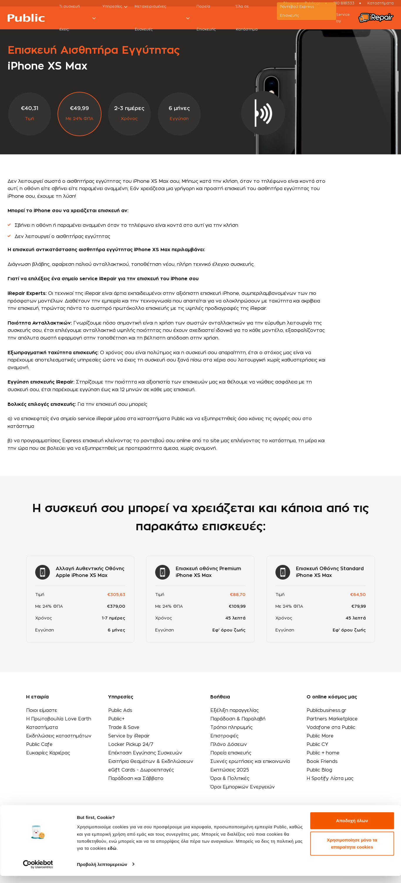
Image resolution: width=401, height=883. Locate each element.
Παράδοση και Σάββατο (136, 778)
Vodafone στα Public (330, 727)
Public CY (316, 744)
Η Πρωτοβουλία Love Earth (59, 719)
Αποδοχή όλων (352, 827)
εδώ (112, 855)
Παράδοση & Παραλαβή (237, 719)
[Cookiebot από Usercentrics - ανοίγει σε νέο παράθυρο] (38, 871)
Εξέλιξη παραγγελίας (234, 710)
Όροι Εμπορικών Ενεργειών (242, 787)
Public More (319, 736)
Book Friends (321, 761)
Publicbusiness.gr (326, 710)
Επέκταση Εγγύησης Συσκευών (145, 753)
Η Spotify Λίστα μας (329, 778)
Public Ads (120, 710)
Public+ (116, 719)
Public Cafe (39, 744)
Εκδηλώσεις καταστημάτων (59, 736)
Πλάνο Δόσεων (228, 744)
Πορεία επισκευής (230, 753)
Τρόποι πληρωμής (231, 727)
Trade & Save (124, 727)
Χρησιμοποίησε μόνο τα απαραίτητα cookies (352, 851)
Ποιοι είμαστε (41, 710)
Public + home (322, 753)
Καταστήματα (42, 727)
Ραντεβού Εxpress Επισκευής (298, 11)
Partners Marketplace (332, 719)
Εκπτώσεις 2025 (229, 770)
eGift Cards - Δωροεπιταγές (141, 770)
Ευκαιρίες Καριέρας (48, 753)
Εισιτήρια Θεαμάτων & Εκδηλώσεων (151, 761)
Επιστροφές (224, 736)
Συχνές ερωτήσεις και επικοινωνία (250, 761)
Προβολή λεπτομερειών (102, 871)
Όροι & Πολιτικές (230, 778)
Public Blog (318, 770)
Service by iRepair (129, 736)
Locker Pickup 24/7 (131, 744)
